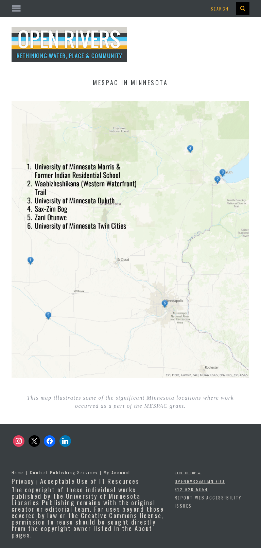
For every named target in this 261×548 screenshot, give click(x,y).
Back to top (188, 473)
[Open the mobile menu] (130, 8)
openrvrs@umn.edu (200, 481)
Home (18, 472)
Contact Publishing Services (64, 472)
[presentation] (242, 8)
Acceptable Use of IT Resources (89, 481)
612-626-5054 (191, 489)
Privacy (23, 481)
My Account (117, 472)
